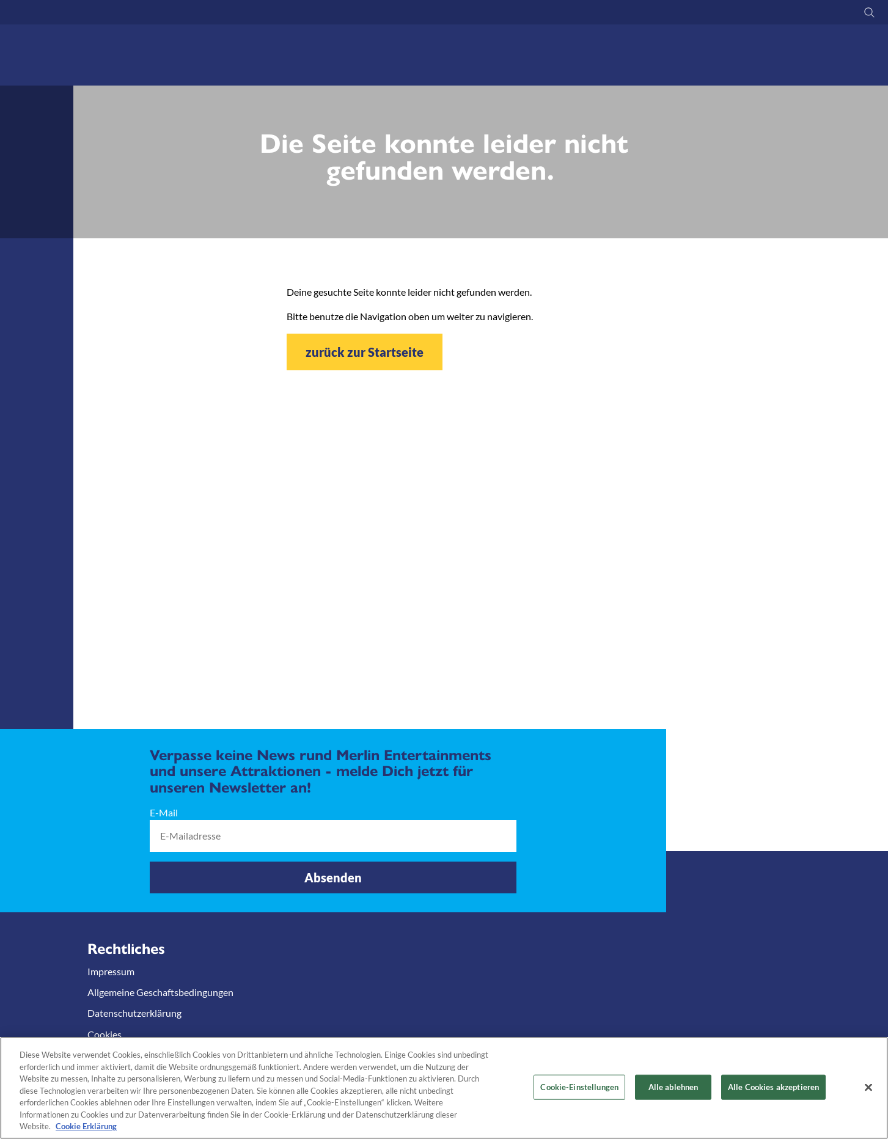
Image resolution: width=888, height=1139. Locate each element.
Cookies (104, 1034)
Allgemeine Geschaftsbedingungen (160, 992)
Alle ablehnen (673, 1086)
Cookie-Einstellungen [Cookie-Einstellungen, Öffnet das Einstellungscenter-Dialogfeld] (579, 1086)
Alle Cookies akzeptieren (773, 1086)
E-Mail (164, 812)
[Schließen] (868, 1087)
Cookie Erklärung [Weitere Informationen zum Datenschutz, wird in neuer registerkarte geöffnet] (86, 1126)
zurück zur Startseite (365, 352)
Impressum (110, 971)
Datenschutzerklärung (134, 1013)
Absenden (333, 877)
